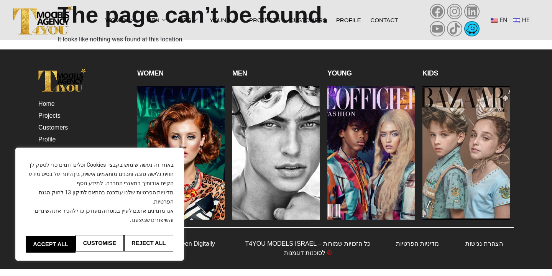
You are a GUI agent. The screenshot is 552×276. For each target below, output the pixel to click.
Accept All (99, 244)
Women (121, 20)
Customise (60, 228)
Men (156, 20)
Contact (382, 20)
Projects (260, 20)
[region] (99, 198)
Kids (185, 20)
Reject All (134, 228)
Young (219, 20)
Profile (346, 20)
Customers (305, 20)
